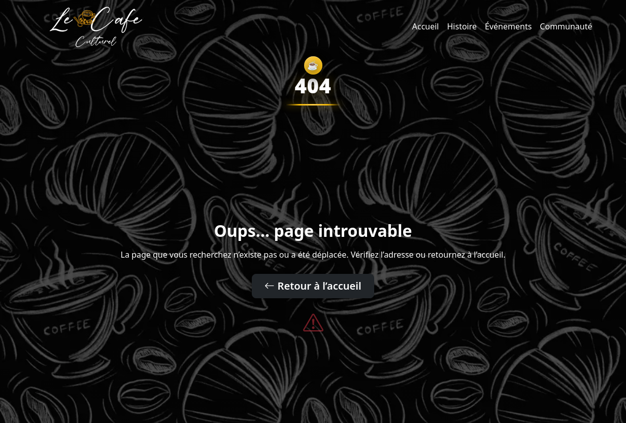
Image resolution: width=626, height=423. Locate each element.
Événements (508, 26)
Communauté (566, 26)
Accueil (425, 26)
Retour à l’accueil (313, 286)
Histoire (462, 26)
